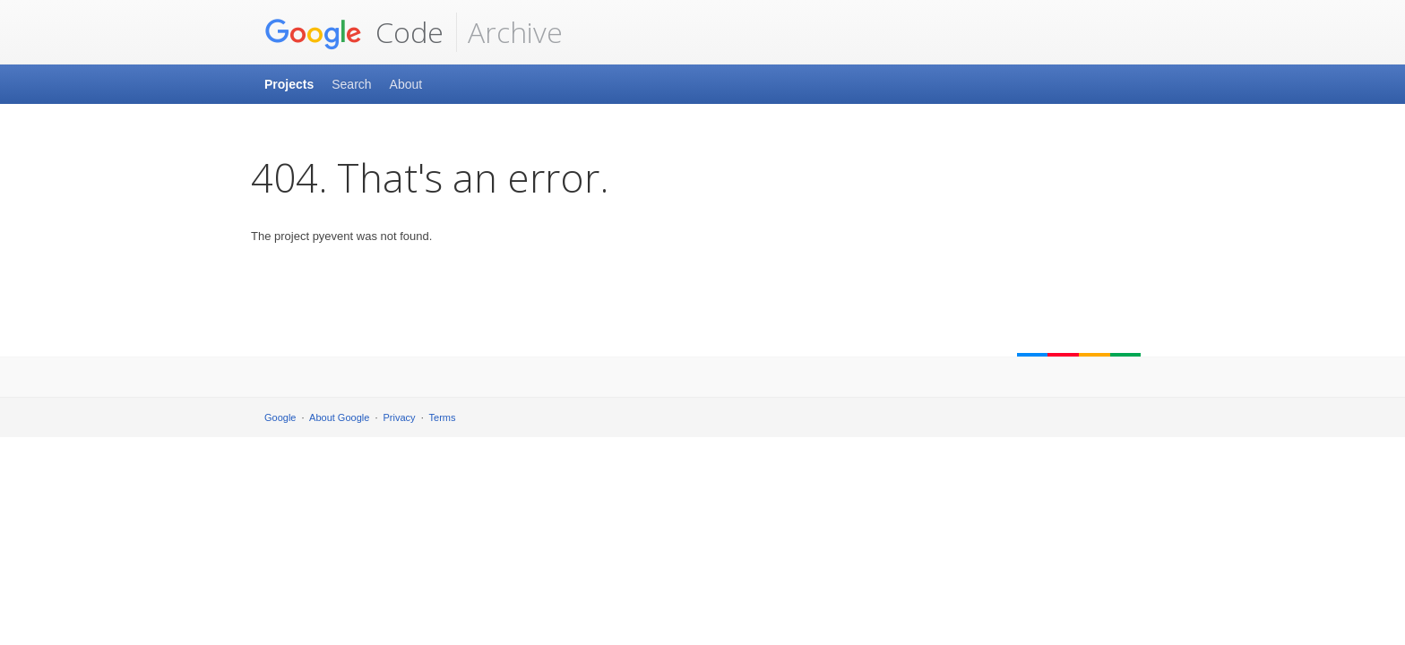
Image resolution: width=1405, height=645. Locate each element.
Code (354, 32)
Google (280, 417)
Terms (442, 417)
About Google (339, 417)
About (406, 84)
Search (351, 84)
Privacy (400, 417)
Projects (289, 84)
